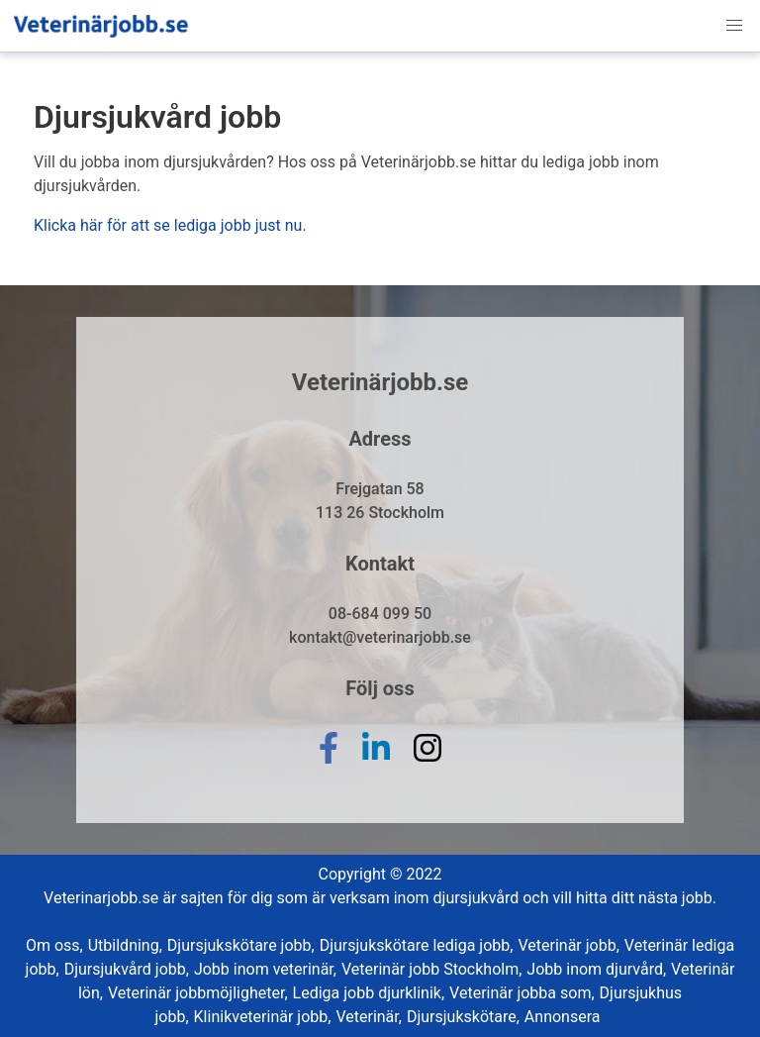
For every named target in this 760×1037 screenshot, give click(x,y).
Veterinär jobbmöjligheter (198, 993)
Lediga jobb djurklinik (369, 993)
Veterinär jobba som (521, 993)
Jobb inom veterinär (265, 969)
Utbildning (125, 945)
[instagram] (427, 763)
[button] (734, 26)
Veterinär (368, 1016)
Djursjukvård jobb (126, 969)
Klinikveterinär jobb (263, 1016)
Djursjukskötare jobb (241, 945)
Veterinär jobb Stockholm (431, 969)
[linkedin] (376, 763)
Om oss (54, 945)
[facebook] (328, 763)
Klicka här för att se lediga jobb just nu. (170, 225)
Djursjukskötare (463, 1016)
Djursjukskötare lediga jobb (417, 945)
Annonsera (562, 1016)
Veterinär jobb (568, 945)
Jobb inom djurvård (596, 969)
